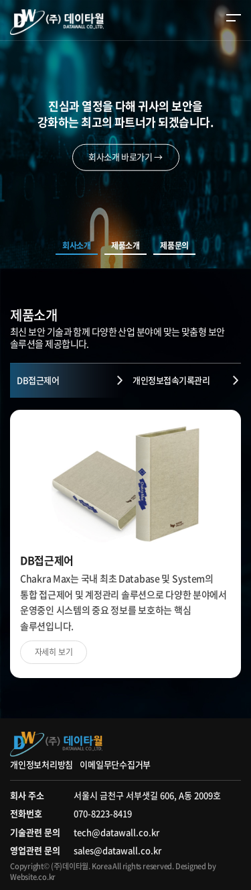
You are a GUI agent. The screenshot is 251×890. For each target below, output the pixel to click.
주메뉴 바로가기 (0, 0)
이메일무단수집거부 (115, 764)
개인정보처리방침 (41, 764)
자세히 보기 (53, 652)
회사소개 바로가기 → (125, 157)
